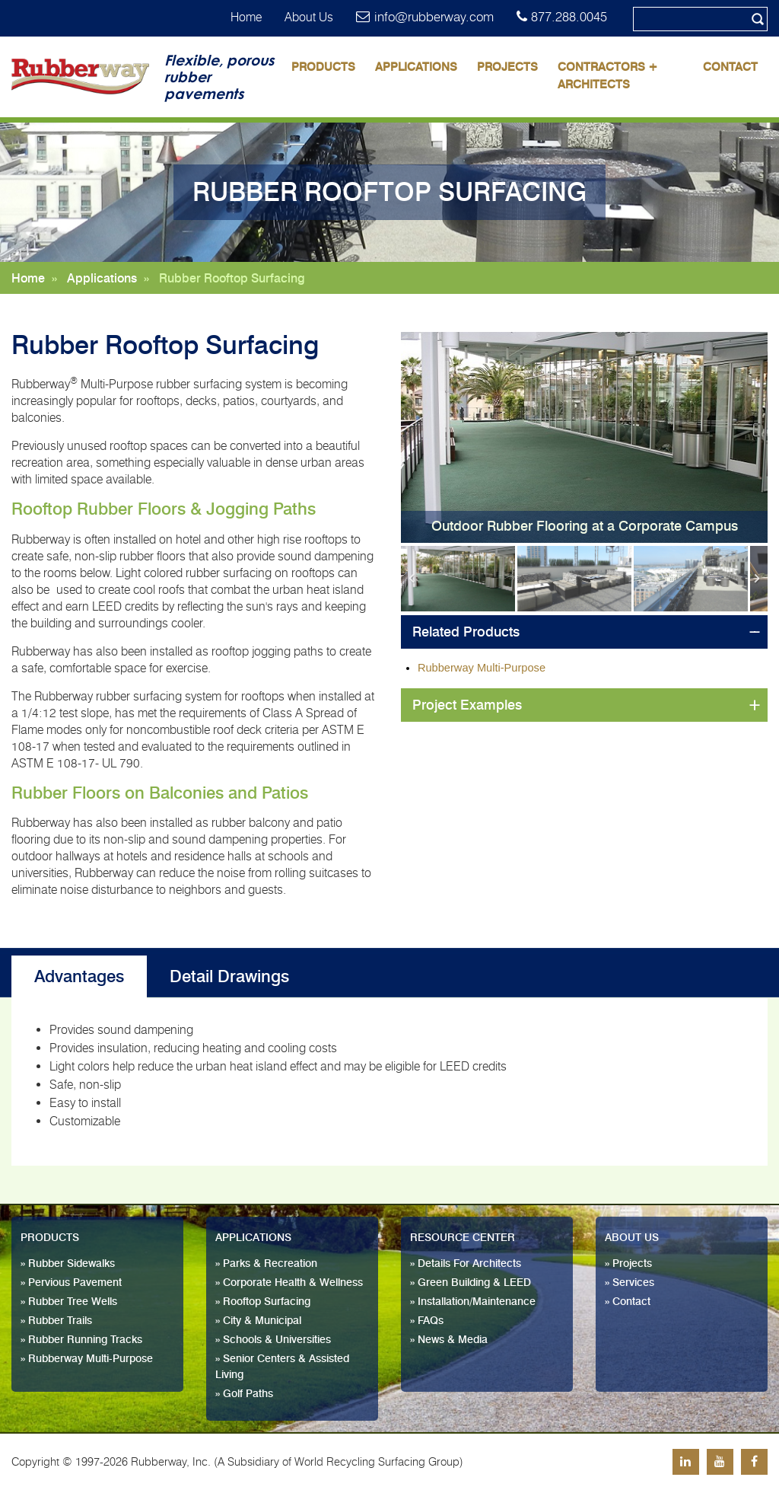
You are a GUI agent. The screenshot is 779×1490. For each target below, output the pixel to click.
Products (323, 67)
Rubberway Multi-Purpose (481, 668)
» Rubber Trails (56, 1321)
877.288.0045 (569, 16)
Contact (730, 67)
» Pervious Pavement (71, 1283)
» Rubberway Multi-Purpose (87, 1359)
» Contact (627, 1302)
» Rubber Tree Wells (69, 1302)
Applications (416, 67)
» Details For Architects (465, 1264)
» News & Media (449, 1340)
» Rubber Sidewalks (68, 1264)
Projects (507, 67)
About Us (309, 17)
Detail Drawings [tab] (229, 976)
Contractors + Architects (608, 76)
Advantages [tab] (79, 976)
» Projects (628, 1264)
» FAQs (427, 1321)
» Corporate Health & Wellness (289, 1283)
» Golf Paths (244, 1394)
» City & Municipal (258, 1321)
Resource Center (462, 1238)
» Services (629, 1283)
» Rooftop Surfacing (262, 1302)
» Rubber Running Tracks (81, 1340)
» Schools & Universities (273, 1340)
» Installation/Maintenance (473, 1302)
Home (246, 17)
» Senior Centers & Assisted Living (282, 1367)
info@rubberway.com (434, 16)
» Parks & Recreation (266, 1264)
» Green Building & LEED (470, 1283)
